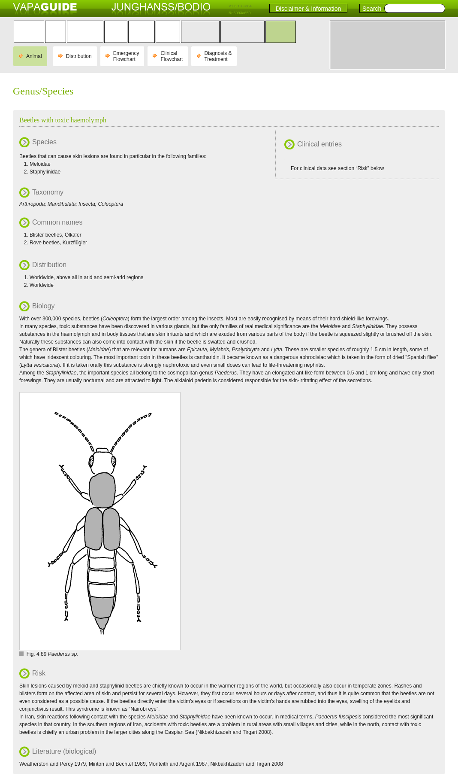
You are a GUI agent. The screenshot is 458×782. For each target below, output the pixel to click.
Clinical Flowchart (171, 56)
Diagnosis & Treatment (218, 56)
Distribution (79, 56)
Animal (34, 56)
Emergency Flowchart (126, 56)
